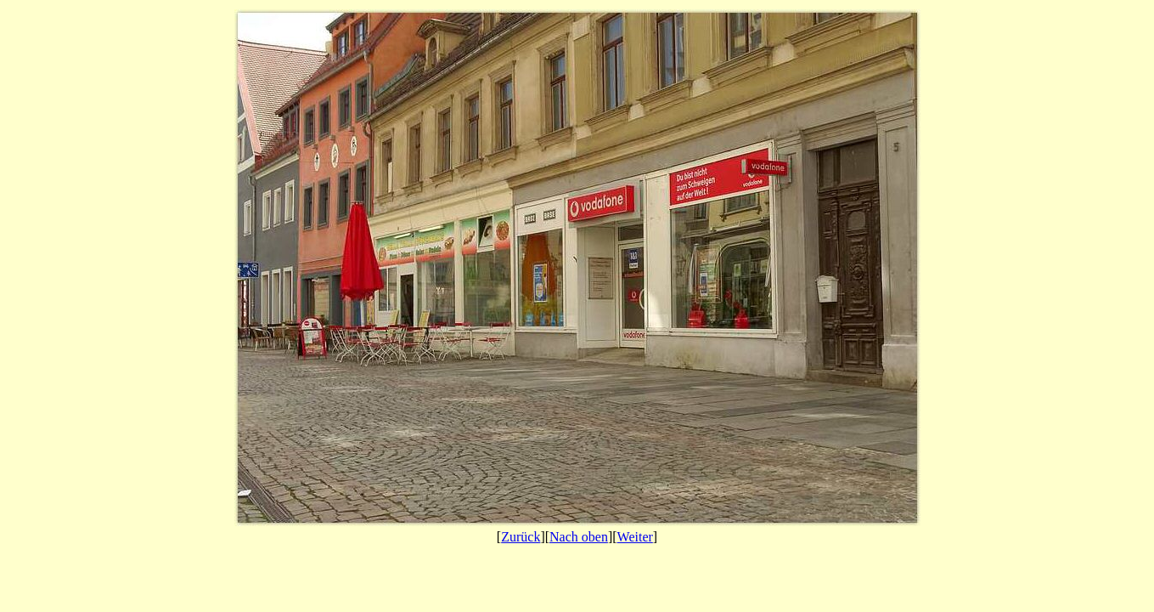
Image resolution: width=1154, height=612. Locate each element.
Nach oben (578, 537)
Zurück (520, 537)
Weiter (635, 537)
